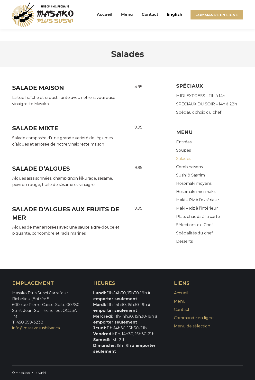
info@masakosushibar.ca (36, 328)
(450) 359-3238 (29, 6)
